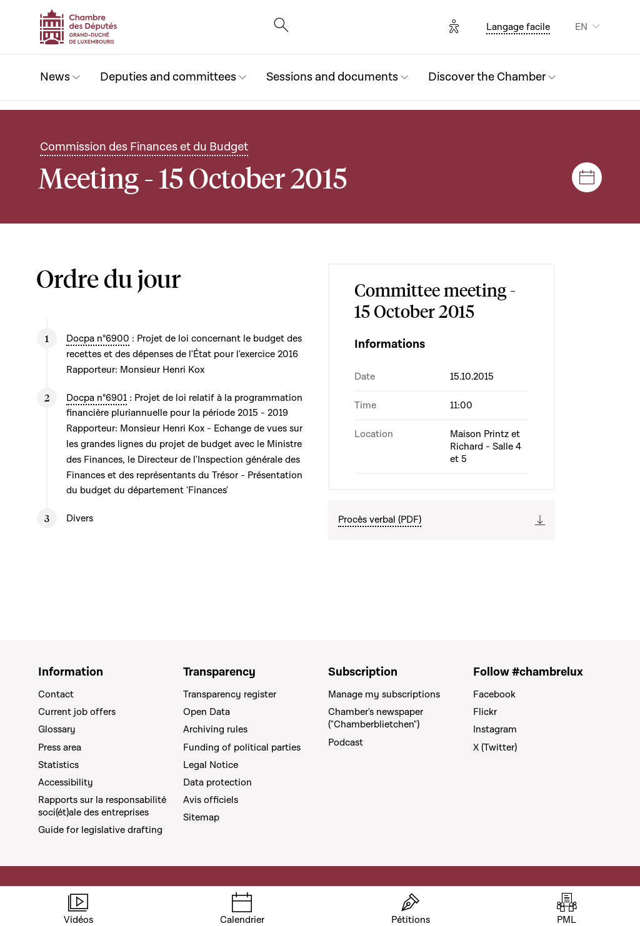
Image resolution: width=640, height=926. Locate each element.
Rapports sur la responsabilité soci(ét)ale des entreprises (102, 806)
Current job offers (77, 712)
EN (581, 27)
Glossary (57, 729)
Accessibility (65, 782)
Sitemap (201, 817)
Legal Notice (210, 765)
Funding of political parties (242, 747)
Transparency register (229, 694)
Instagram (495, 729)
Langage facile (518, 27)
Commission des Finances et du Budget (144, 147)
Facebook (494, 694)
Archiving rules (215, 729)
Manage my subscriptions (384, 694)
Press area (59, 747)
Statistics (58, 765)
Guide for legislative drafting (100, 830)
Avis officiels (210, 800)
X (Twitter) (495, 747)
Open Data (206, 712)
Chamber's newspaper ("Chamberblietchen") (375, 718)
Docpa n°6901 (96, 398)
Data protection (217, 782)
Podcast (345, 742)
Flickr (485, 712)
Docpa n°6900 (97, 338)
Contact (56, 694)
